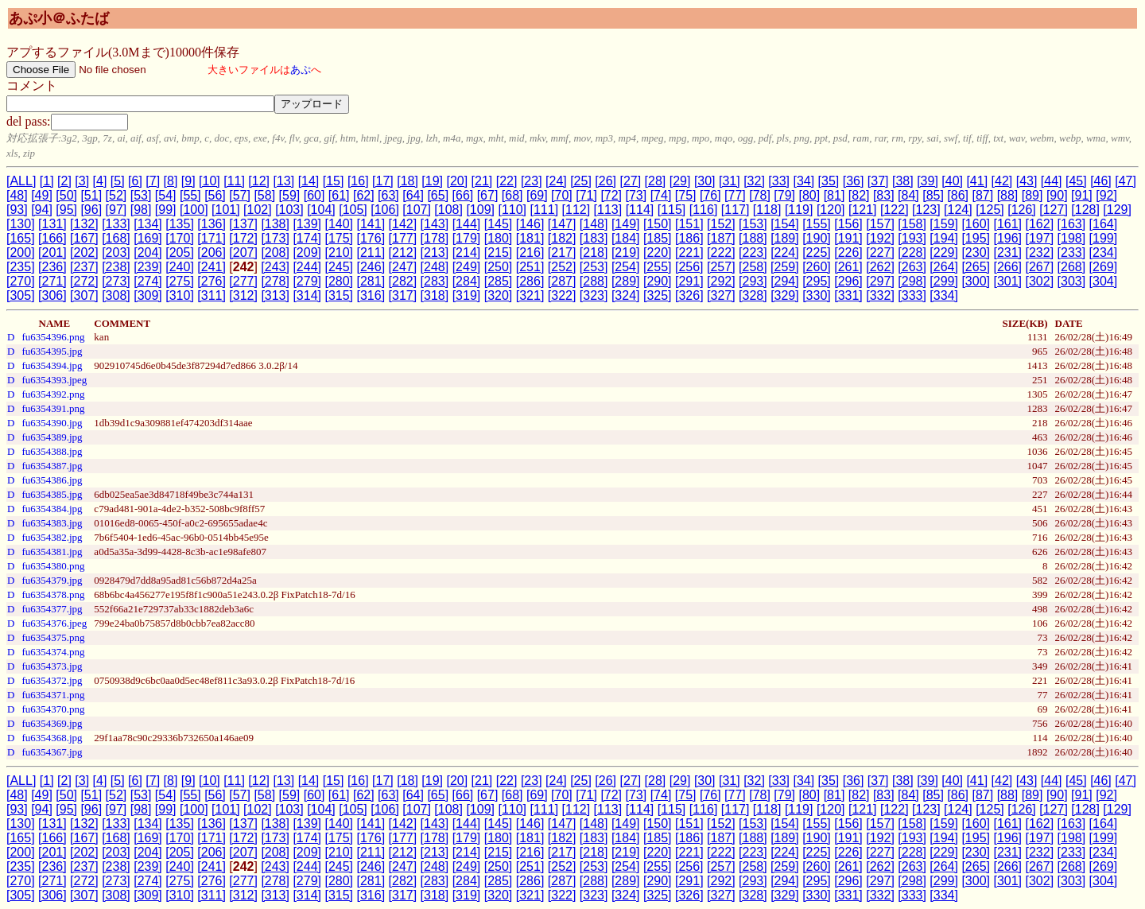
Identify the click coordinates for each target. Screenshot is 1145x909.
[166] (52, 238)
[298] (912, 281)
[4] (100, 181)
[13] (283, 181)
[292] (721, 281)
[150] (657, 224)
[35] (829, 181)
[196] (1007, 238)
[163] (1072, 224)
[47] (1125, 181)
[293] (753, 281)
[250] (498, 267)
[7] (153, 181)
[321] (530, 295)
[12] (259, 181)
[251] (530, 267)
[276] (211, 281)
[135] (179, 224)
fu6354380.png (52, 566)
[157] (880, 224)
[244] (307, 267)
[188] (753, 238)
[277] (243, 281)
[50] (66, 195)
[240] (179, 267)
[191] (848, 238)
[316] (371, 295)
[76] (710, 195)
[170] (179, 238)
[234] (1103, 252)
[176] (371, 238)
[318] (435, 295)
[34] (803, 181)
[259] (784, 267)
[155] (816, 224)
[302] (1040, 281)
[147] (562, 224)
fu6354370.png (52, 709)
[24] (556, 181)
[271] (52, 281)
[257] (721, 267)
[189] (784, 238)
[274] (148, 281)
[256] (689, 267)
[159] (944, 224)
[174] (307, 238)
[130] (20, 224)
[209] (307, 252)
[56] (215, 195)
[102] (257, 209)
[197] (1040, 238)
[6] (135, 181)
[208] (275, 252)
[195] (975, 238)
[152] (721, 224)
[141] (371, 224)
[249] (466, 267)
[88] (1008, 195)
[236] (52, 267)
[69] (537, 195)
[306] (52, 295)
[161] (1007, 224)
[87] (982, 195)
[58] (264, 195)
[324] (625, 295)
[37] (878, 181)
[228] (912, 252)
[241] (211, 267)
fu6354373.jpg (51, 666)
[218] (594, 252)
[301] (1007, 281)
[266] (1007, 267)
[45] (1076, 181)
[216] (530, 252)
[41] (977, 181)
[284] (466, 281)
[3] (82, 181)
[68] (512, 195)
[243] (275, 267)
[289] (625, 281)
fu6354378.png (52, 594)
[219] (625, 252)
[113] (608, 209)
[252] (562, 267)
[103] (289, 209)
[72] (611, 195)
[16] (358, 181)
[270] (20, 281)
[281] (371, 281)
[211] (371, 252)
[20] (457, 181)
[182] (562, 238)
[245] (338, 267)
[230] (975, 252)
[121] (862, 209)
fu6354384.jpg (51, 509)
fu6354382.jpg (51, 537)
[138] (275, 224)
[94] (41, 209)
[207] (243, 252)
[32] (754, 181)
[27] (630, 181)
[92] (1106, 195)
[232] (1040, 252)
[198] (1072, 238)
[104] (321, 209)
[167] (84, 238)
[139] (307, 224)
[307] (84, 295)
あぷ (300, 70)
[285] (498, 281)
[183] (594, 238)
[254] (625, 267)
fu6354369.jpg (51, 723)
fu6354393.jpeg (54, 380)
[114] (640, 209)
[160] (975, 224)
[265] (975, 267)
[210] (338, 252)
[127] (1053, 209)
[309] (148, 295)
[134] (148, 224)
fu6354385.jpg (51, 494)
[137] (243, 224)
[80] (810, 195)
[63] (388, 195)
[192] (880, 238)
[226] (848, 252)
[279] (307, 281)
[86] (957, 195)
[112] (576, 209)
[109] (480, 209)
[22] (507, 181)
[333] (912, 295)
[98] (141, 209)
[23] (531, 181)
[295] (816, 281)
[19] (432, 181)
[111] (544, 209)
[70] (561, 195)
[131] (52, 224)
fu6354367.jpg (51, 752)
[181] (530, 238)
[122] (894, 209)
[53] (141, 195)
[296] (848, 281)
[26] (605, 181)
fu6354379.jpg (51, 580)
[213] (435, 252)
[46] (1101, 181)
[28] (655, 181)
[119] (799, 209)
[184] (625, 238)
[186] (689, 238)
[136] (211, 224)
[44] (1051, 181)
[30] (705, 181)
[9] (188, 181)
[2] (64, 181)
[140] (338, 224)
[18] (407, 181)
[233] (1072, 252)
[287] (562, 281)
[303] (1072, 281)
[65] (437, 195)
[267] (1039, 267)
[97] (116, 209)
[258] (753, 267)
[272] (84, 281)
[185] (657, 238)
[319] (466, 295)
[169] (148, 238)
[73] (636, 195)
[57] (239, 195)
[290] (657, 281)
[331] (848, 295)
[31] (729, 181)
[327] (721, 295)
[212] (403, 252)
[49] (41, 195)
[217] (562, 252)
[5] (118, 181)
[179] (466, 238)
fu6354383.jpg (51, 523)
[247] (403, 267)
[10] (209, 181)
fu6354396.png (52, 337)
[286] (530, 281)
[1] (47, 181)
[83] (884, 195)
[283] (435, 281)
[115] (672, 209)
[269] (1103, 267)
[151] (689, 224)
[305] (20, 295)
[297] (880, 281)
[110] (512, 209)
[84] (908, 195)
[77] (735, 195)
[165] (20, 238)
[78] (759, 195)
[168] (116, 238)
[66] (463, 195)
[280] (338, 281)
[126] (1021, 209)
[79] (784, 195)
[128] (1085, 209)
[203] (116, 252)
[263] (912, 267)
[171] (211, 238)
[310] (179, 295)
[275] (179, 281)
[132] (84, 224)
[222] (721, 252)
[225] (816, 252)
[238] (116, 267)
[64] (413, 195)
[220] (657, 252)
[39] (927, 181)
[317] (403, 295)
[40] (952, 181)
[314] (307, 295)
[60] (314, 195)
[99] (166, 209)
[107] (416, 209)
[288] (594, 281)
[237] (84, 267)
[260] (816, 267)
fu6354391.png (52, 408)
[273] (116, 281)
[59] (290, 195)
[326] (689, 295)
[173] (275, 238)
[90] (1057, 195)
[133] (116, 224)
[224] (784, 252)
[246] (371, 267)
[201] (52, 252)
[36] (853, 181)
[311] (211, 295)
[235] (20, 267)
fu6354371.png (52, 695)
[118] (767, 209)
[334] (944, 295)
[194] (944, 238)
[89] (1032, 195)
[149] (625, 224)
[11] (234, 181)
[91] (1082, 195)
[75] (686, 195)
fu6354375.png (52, 637)
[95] (66, 209)
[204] (148, 252)
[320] (498, 295)
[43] (1027, 181)
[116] (703, 209)
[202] (84, 252)
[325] (657, 295)
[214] (466, 252)
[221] (689, 252)
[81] (834, 195)
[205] (179, 252)
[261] (848, 267)
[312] (243, 295)
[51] (91, 195)
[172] (243, 238)
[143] (435, 224)
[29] (680, 181)
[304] (1103, 281)
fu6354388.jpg (51, 451)
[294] (784, 281)
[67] (488, 195)
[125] (990, 209)
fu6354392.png (52, 394)
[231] (1007, 252)
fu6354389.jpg (51, 437)
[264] (944, 267)
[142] (403, 224)
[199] (1103, 238)
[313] (275, 295)
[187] (721, 238)
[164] (1103, 224)
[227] (880, 252)
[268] (1072, 267)
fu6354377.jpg (51, 609)
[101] (226, 209)
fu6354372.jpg (51, 680)
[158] (912, 224)
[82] (859, 195)
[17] (383, 181)
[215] (498, 252)
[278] (275, 281)
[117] (735, 209)
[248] (435, 267)
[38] (903, 181)
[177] (403, 238)
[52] (116, 195)
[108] (448, 209)
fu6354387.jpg (51, 466)
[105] (353, 209)
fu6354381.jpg (51, 551)
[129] (1117, 209)
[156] (848, 224)
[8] (171, 181)
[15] (333, 181)
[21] (482, 181)
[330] (816, 295)
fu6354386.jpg (51, 480)
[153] (753, 224)
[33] (779, 181)
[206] (211, 252)
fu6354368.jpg (51, 738)
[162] (1040, 224)
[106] (385, 209)
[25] (581, 181)
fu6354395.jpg (51, 351)
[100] (194, 209)
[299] (944, 281)
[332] (880, 295)
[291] (689, 281)
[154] (784, 224)
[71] (586, 195)
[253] (594, 267)
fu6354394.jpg (51, 365)
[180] (498, 238)
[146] (530, 224)
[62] (364, 195)
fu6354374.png (52, 652)
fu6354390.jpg (51, 423)
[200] (20, 252)
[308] (116, 295)
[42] (1002, 181)
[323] (594, 295)
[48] (17, 195)
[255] (657, 267)
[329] (784, 295)
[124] (958, 209)
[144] (466, 224)
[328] (753, 295)
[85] (933, 195)
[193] (912, 238)
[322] (562, 295)
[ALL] (21, 181)
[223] (753, 252)
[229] (944, 252)
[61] (339, 195)
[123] (926, 209)
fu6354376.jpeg (54, 623)
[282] (403, 281)
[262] (880, 267)
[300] (975, 281)
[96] (91, 209)
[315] (338, 295)
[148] (594, 224)
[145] (498, 224)
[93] (17, 209)
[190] (816, 238)
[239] (148, 267)
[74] (661, 195)
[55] (190, 195)
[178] (435, 238)
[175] (338, 238)
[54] (166, 195)
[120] (831, 209)
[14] (309, 181)
